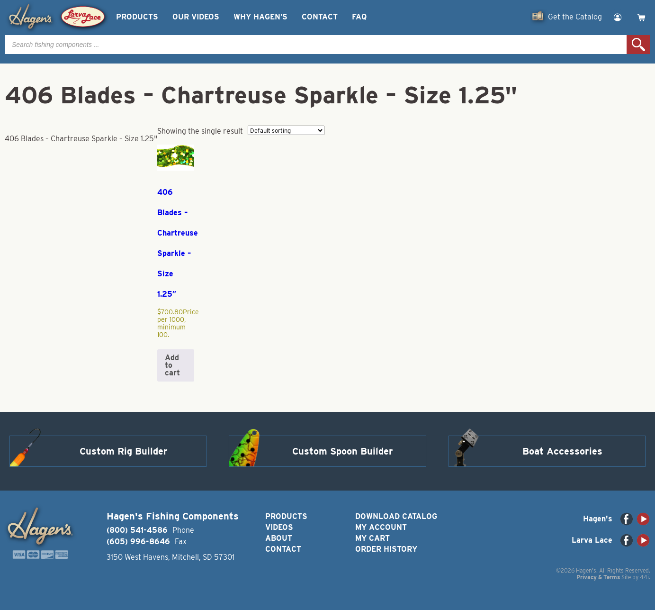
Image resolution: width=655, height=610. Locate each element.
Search (638, 44)
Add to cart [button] (172, 365)
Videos (279, 527)
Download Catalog (396, 516)
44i (644, 577)
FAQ (359, 16)
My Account (381, 527)
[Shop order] (286, 130)
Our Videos (195, 16)
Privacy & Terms (598, 577)
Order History (386, 549)
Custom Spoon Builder (342, 451)
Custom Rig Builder (124, 451)
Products (137, 16)
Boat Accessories (562, 451)
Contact (320, 16)
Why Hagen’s (260, 16)
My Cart (372, 538)
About (278, 538)
